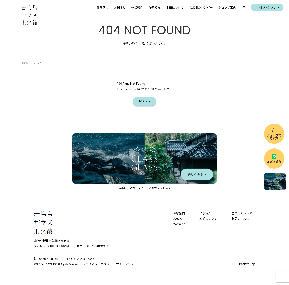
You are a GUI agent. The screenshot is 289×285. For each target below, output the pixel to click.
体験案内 (103, 7)
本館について (175, 7)
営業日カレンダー (201, 7)
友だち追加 (274, 161)
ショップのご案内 (274, 136)
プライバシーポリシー (97, 264)
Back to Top (247, 264)
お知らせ (120, 7)
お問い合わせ (267, 7)
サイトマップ (125, 264)
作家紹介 (155, 7)
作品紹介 (137, 7)
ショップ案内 (227, 7)
